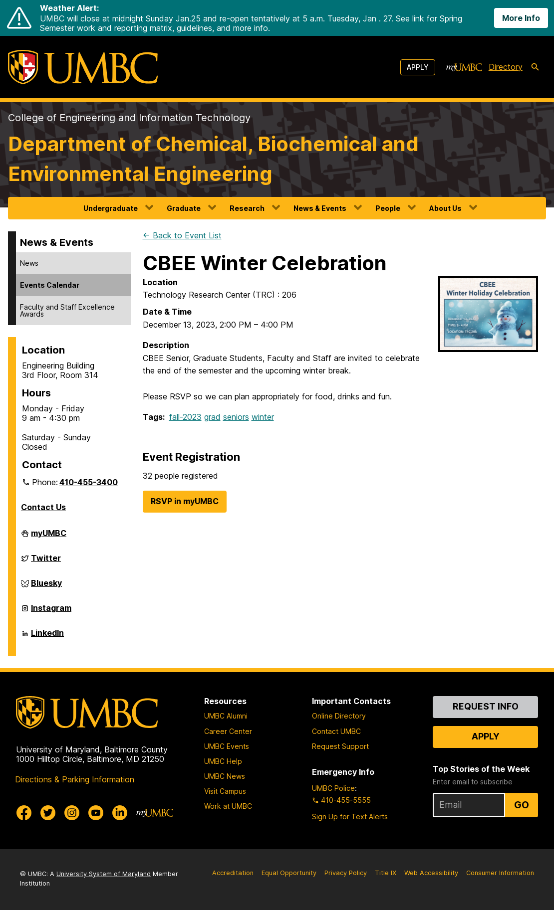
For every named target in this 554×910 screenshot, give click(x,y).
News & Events (319, 208)
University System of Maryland (103, 874)
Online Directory (339, 716)
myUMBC (48, 537)
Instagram (51, 612)
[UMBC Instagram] (72, 813)
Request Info (486, 706)
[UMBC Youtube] (96, 813)
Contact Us (43, 507)
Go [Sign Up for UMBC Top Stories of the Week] (521, 805)
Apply (418, 67)
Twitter (46, 562)
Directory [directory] (505, 67)
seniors (236, 417)
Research (247, 208)
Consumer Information (500, 873)
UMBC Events (226, 746)
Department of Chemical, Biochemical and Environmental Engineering (213, 159)
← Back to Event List (182, 235)
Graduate (184, 208)
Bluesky (46, 587)
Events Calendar (49, 285)
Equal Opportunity (289, 873)
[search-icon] (535, 67)
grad (212, 417)
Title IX (385, 873)
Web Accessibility (431, 873)
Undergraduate (110, 208)
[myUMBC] (464, 67)
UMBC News (224, 776)
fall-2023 (185, 417)
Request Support (340, 746)
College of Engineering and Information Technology (129, 118)
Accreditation (233, 873)
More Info (521, 18)
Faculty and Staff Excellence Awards (67, 310)
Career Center (228, 731)
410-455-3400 (88, 482)
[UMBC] (83, 67)
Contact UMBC (336, 731)
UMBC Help (223, 761)
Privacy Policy (345, 873)
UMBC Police (333, 788)
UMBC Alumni (226, 716)
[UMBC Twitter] (48, 813)
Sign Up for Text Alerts (350, 816)
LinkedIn (47, 637)
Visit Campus (225, 791)
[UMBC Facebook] (24, 813)
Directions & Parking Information (74, 779)
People (387, 208)
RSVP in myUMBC (185, 501)
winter (263, 417)
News (29, 263)
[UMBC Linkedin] (120, 813)
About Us (445, 208)
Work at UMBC (228, 806)
